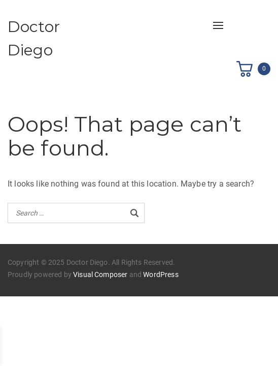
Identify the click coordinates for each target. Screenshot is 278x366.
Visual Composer (100, 274)
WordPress (160, 274)
